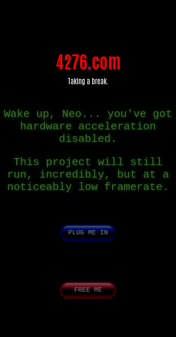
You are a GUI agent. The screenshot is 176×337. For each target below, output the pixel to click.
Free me (88, 307)
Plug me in (88, 248)
